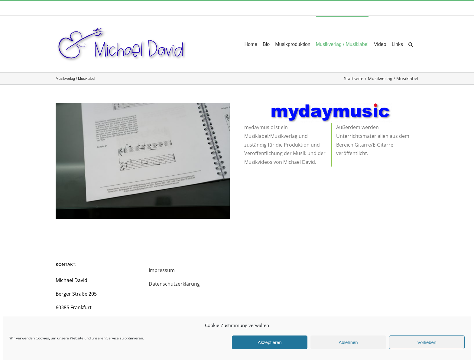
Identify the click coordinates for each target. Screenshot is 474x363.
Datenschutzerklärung (174, 283)
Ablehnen (348, 342)
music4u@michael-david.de (111, 8)
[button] (410, 44)
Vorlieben (427, 342)
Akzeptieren (269, 342)
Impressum (162, 270)
